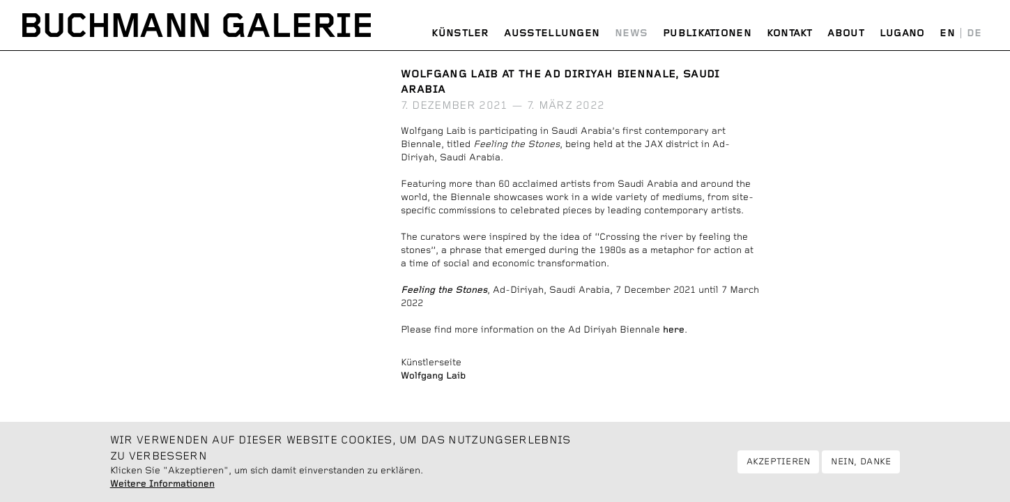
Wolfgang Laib (433, 375)
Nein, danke (861, 467)
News (631, 33)
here (673, 329)
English (947, 34)
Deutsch (974, 34)
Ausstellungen (551, 33)
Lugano (902, 33)
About (845, 33)
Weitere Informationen (162, 489)
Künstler (460, 33)
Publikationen (707, 33)
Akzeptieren (779, 467)
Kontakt (790, 33)
